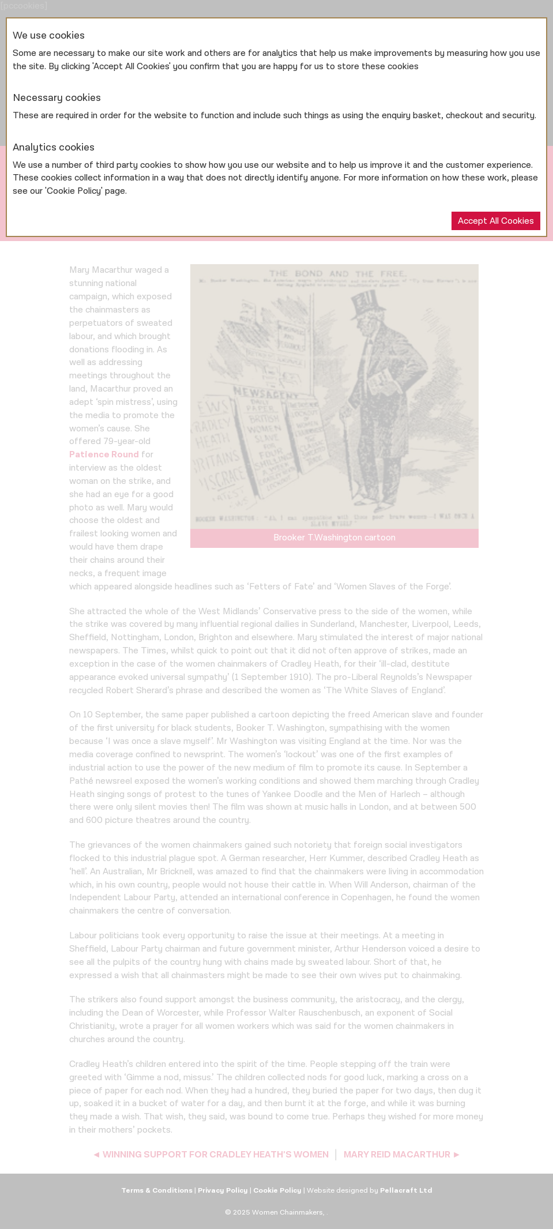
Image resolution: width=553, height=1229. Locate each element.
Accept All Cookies (496, 221)
